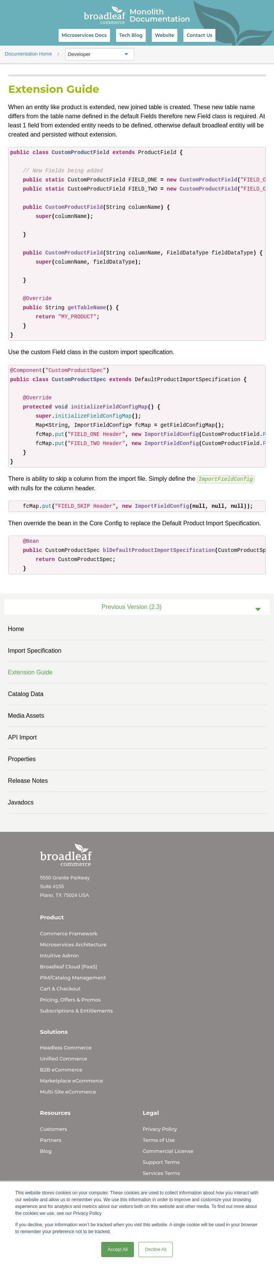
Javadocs (21, 802)
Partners (50, 1140)
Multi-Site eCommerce (68, 1091)
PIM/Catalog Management (73, 977)
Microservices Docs (84, 35)
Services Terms (161, 1173)
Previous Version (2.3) (131, 606)
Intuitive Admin (59, 955)
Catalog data (25, 693)
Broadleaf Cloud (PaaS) (68, 966)
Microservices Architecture (73, 944)
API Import (22, 737)
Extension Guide (30, 672)
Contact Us (199, 35)
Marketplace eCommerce (71, 1080)
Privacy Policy (160, 1129)
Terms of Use (159, 1140)
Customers (53, 1129)
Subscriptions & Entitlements (76, 1010)
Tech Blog (130, 35)
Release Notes (28, 780)
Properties (22, 758)
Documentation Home (28, 54)
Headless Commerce (66, 1047)
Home (16, 628)
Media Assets (26, 715)
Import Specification (35, 650)
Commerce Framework (68, 933)
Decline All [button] (155, 1249)
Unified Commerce (63, 1058)
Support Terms (161, 1162)
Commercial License (168, 1151)
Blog (46, 1151)
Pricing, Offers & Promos (70, 999)
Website (164, 35)
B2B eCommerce (61, 1069)
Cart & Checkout (60, 988)
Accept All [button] (118, 1249)
